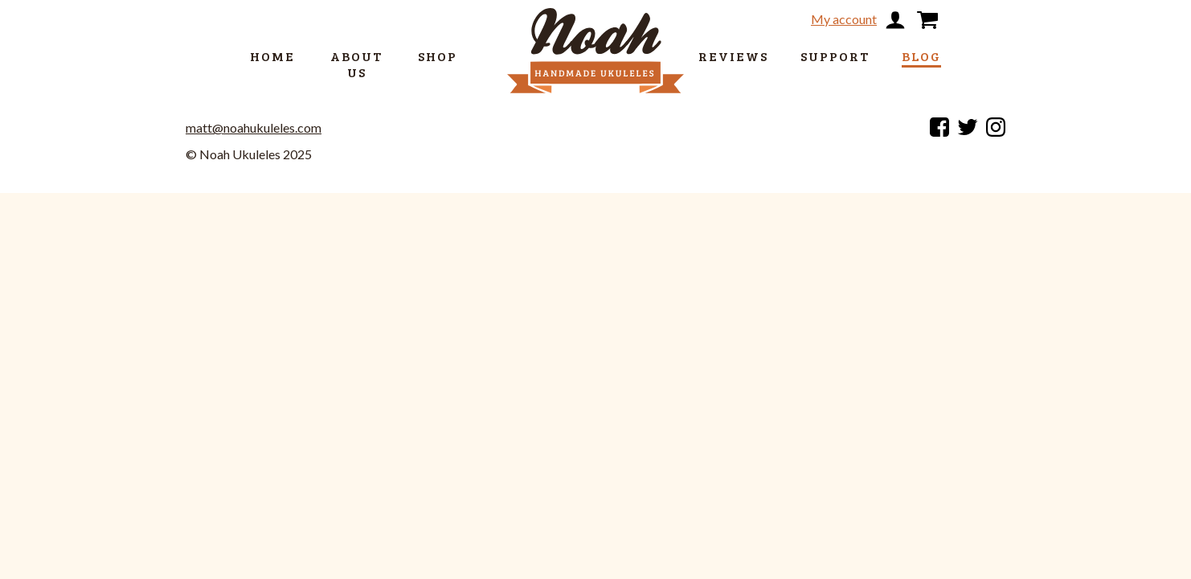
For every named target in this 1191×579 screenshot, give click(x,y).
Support (835, 55)
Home (272, 55)
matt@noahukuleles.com (253, 127)
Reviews (733, 55)
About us (356, 63)
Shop (437, 55)
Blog (921, 55)
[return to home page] (595, 22)
